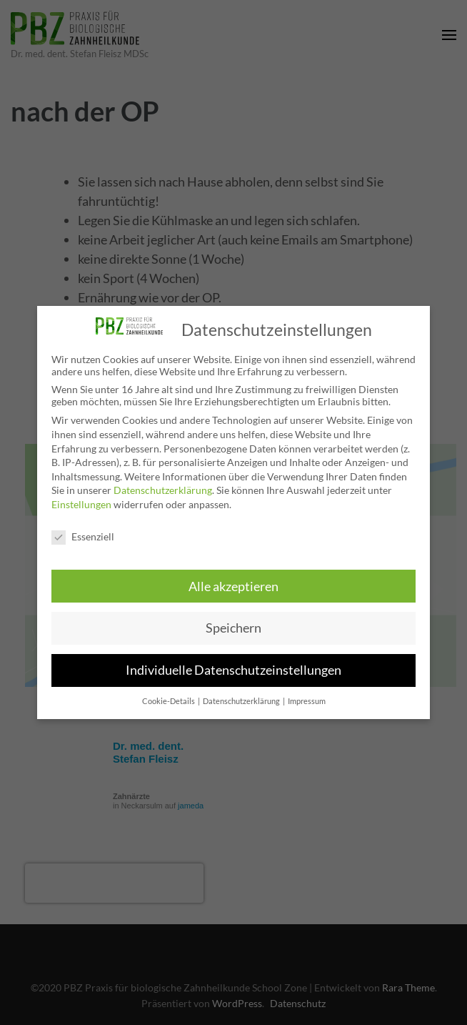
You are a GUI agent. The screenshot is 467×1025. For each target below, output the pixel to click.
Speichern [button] (233, 627)
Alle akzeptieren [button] (233, 586)
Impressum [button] (307, 701)
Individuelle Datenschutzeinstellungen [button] (233, 670)
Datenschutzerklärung (163, 490)
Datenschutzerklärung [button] (242, 701)
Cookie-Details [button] (169, 701)
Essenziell (82, 536)
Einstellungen (81, 504)
